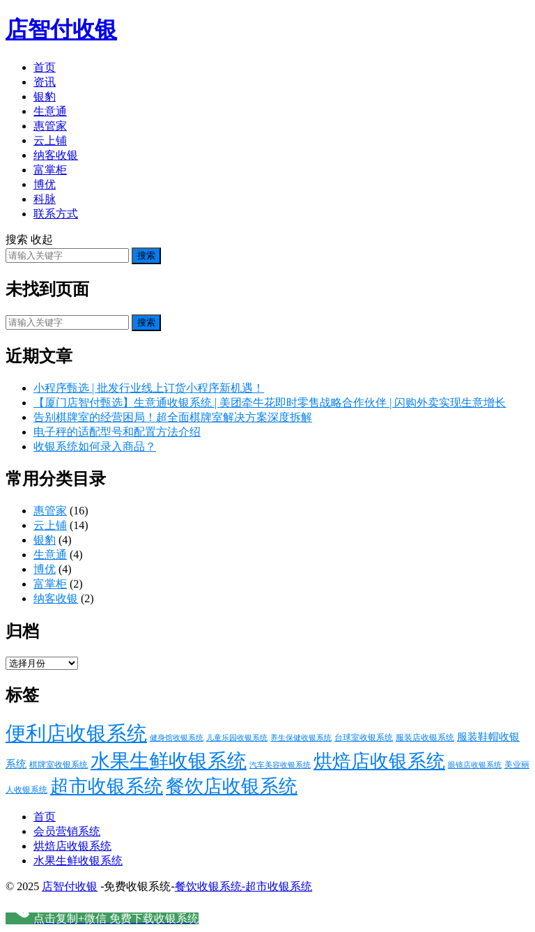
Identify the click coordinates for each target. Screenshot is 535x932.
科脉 (44, 199)
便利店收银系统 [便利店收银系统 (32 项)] (76, 733)
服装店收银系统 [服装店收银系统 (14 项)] (425, 737)
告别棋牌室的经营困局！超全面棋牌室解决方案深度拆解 (172, 417)
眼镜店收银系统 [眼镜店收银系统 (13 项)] (475, 765)
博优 (44, 184)
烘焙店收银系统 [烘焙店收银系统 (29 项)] (379, 761)
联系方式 (55, 214)
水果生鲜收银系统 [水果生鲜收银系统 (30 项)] (169, 761)
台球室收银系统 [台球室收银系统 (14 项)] (363, 737)
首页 (44, 67)
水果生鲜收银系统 (78, 860)
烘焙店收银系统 (72, 846)
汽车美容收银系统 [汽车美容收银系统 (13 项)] (280, 765)
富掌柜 (50, 170)
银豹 (44, 96)
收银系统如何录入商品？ (94, 446)
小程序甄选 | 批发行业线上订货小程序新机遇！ (148, 388)
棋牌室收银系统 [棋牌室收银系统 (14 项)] (58, 765)
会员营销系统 (66, 831)
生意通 (50, 111)
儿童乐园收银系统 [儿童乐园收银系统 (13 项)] (237, 738)
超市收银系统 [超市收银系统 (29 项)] (106, 786)
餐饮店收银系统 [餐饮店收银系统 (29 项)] (231, 786)
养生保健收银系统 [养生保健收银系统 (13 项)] (301, 738)
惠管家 (50, 126)
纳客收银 (55, 155)
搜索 (146, 255)
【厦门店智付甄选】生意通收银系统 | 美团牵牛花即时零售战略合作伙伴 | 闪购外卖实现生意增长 (269, 402)
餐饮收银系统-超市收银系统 (243, 886)
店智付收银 (61, 29)
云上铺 (50, 140)
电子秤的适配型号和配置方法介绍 (117, 432)
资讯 (44, 82)
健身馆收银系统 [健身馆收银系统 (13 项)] (176, 738)
